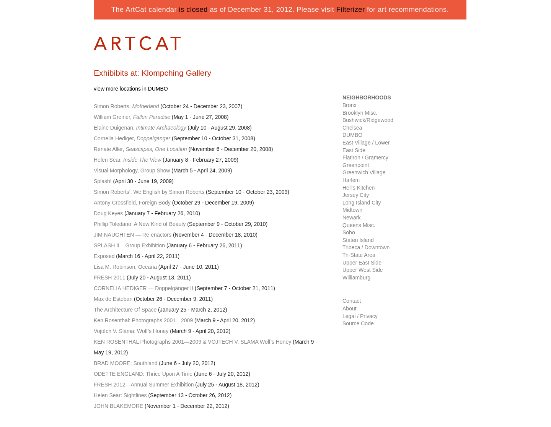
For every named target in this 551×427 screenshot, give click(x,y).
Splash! (103, 181)
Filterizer (350, 9)
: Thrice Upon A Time (143, 374)
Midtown (352, 210)
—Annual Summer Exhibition (144, 385)
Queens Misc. (358, 225)
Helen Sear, (127, 160)
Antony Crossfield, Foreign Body (132, 203)
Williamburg (356, 277)
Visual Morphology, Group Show (132, 170)
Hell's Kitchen (358, 188)
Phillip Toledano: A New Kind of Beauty (140, 224)
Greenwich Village (364, 172)
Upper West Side (362, 270)
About (349, 308)
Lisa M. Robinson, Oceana (125, 267)
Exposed (104, 256)
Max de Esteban (113, 299)
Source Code (358, 323)
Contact (351, 301)
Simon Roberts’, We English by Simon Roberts (149, 192)
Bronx (349, 105)
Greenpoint (355, 165)
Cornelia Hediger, (132, 138)
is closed (193, 9)
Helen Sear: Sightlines (120, 395)
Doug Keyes (108, 213)
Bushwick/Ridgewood (367, 120)
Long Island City (361, 203)
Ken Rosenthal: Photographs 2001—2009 (143, 320)
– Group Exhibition (129, 245)
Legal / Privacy (360, 316)
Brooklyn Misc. (359, 113)
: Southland (126, 363)
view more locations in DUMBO (131, 89)
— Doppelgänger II (143, 288)
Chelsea (352, 128)
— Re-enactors (132, 235)
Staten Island (358, 240)
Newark (351, 217)
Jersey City (355, 195)
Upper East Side (361, 263)
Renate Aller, (140, 149)
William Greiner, (132, 117)
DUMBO (352, 135)
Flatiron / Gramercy (365, 157)
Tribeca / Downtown (366, 247)
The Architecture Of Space (125, 310)
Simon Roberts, (126, 106)
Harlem (351, 180)
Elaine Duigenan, (140, 128)
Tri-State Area (358, 255)
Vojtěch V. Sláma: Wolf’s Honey (131, 331)
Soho (348, 232)
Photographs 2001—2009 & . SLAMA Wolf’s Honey (192, 342)
